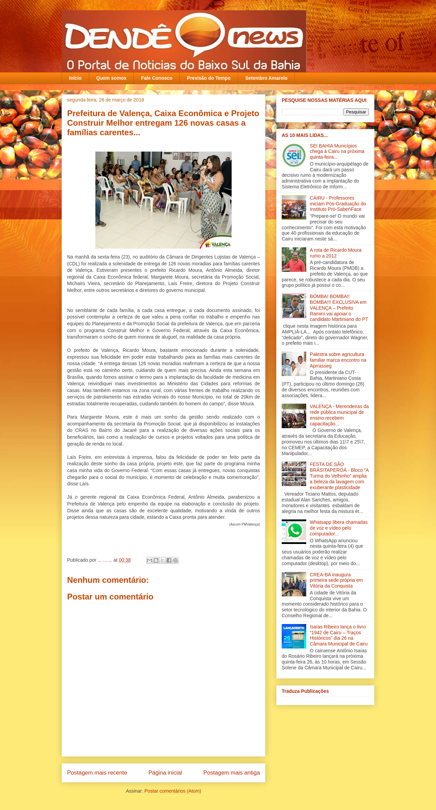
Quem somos (111, 78)
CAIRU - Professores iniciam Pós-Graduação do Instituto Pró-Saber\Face (338, 203)
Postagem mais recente (97, 772)
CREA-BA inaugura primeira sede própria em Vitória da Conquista (336, 580)
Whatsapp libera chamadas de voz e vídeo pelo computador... (339, 527)
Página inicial (165, 772)
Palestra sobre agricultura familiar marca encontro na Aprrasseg (338, 360)
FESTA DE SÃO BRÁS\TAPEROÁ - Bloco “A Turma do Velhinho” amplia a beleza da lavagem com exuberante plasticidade (339, 476)
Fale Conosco (156, 78)
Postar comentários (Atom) (172, 791)
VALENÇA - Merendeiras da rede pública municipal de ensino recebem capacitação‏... (339, 415)
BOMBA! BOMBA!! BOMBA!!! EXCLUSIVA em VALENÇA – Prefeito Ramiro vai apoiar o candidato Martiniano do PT (339, 308)
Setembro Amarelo (266, 78)
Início (75, 78)
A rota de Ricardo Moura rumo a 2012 (336, 253)
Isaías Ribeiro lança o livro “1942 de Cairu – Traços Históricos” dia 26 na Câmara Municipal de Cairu (339, 635)
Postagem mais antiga (231, 772)
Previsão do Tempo (209, 78)
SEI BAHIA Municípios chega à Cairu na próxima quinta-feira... (337, 151)
